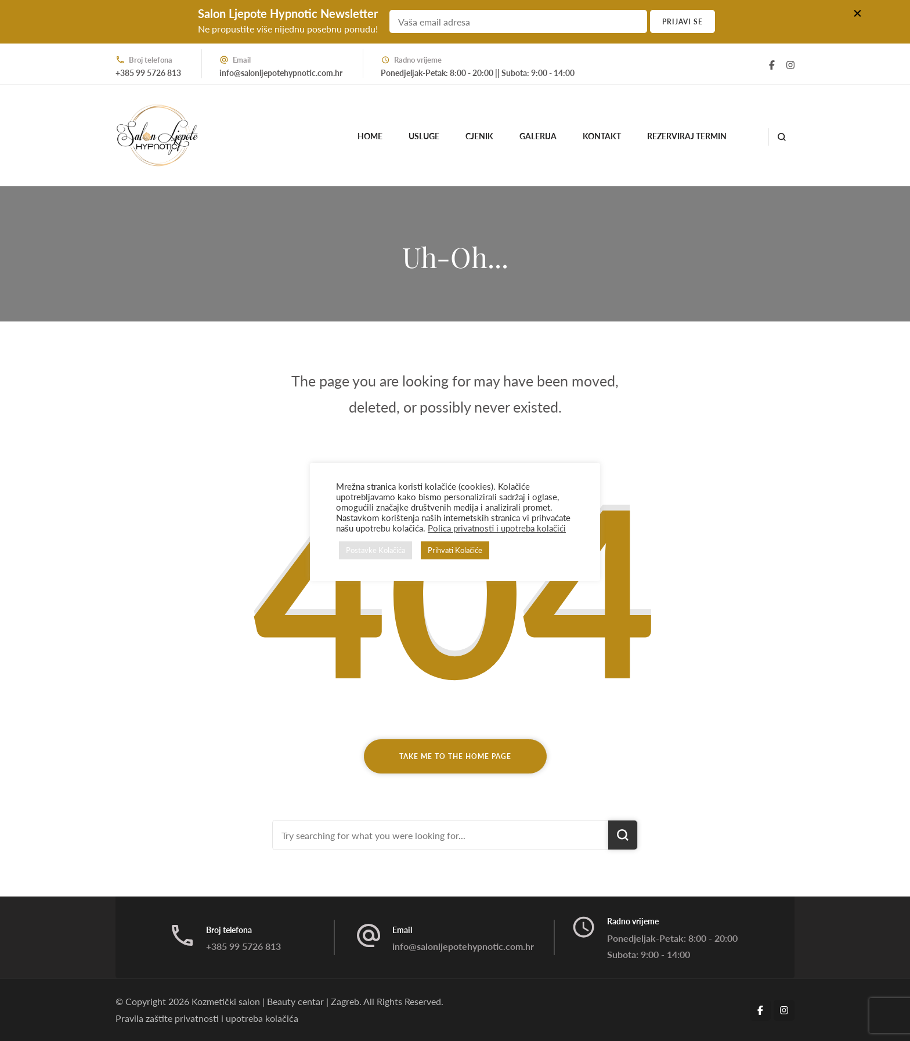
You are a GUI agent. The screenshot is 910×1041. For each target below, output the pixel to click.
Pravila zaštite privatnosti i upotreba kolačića (206, 1018)
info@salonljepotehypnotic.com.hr (280, 73)
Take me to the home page (455, 756)
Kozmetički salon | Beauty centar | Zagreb (275, 1001)
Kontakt (602, 136)
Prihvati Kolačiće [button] (455, 550)
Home (370, 136)
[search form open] (781, 137)
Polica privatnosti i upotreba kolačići (497, 528)
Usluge (424, 136)
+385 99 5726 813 (148, 73)
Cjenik (479, 136)
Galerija (538, 136)
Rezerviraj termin (687, 136)
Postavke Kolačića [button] (375, 550)
